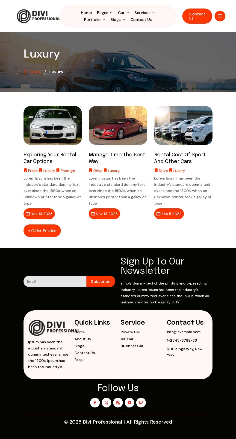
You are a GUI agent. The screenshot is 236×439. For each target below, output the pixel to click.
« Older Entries (42, 230)
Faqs (78, 360)
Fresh (33, 170)
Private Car (130, 332)
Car (121, 13)
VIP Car (127, 339)
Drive (97, 170)
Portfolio (92, 20)
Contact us (197, 16)
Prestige (68, 170)
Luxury (49, 170)
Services (142, 13)
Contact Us (141, 20)
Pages (102, 13)
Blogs (115, 20)
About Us (82, 339)
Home (86, 13)
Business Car (132, 346)
